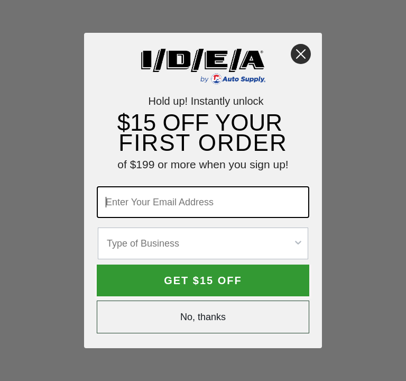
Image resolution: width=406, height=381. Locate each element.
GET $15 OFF (203, 280)
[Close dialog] (300, 54)
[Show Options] (298, 243)
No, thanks (203, 317)
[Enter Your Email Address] (203, 202)
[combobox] (200, 243)
